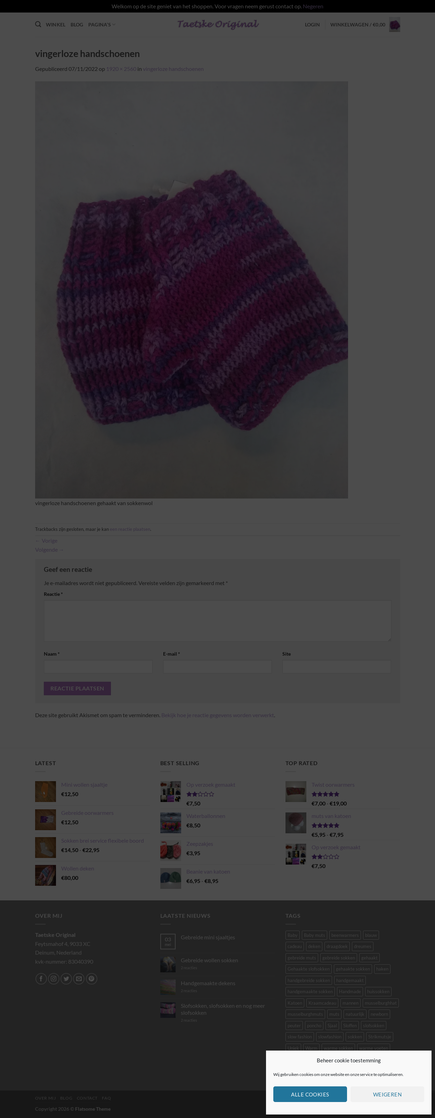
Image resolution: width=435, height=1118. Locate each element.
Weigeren (387, 1094)
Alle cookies (310, 1094)
